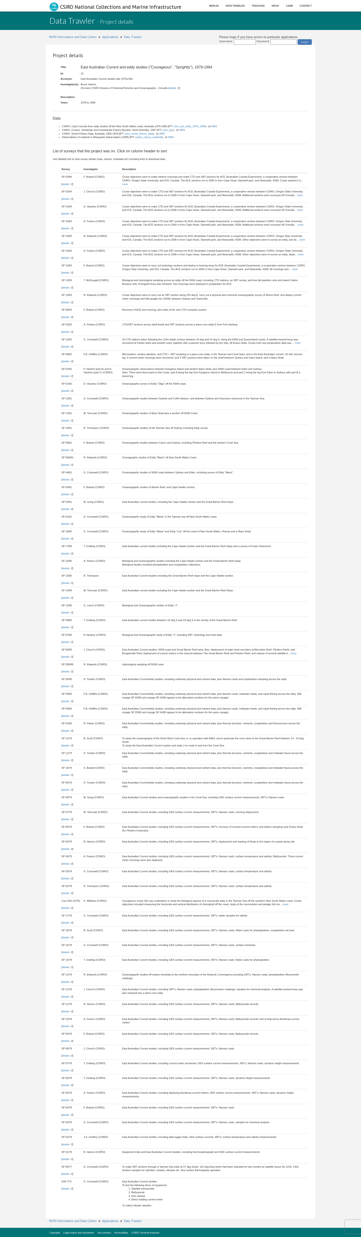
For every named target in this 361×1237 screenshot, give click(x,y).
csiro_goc (168, 130)
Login (304, 42)
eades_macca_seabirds (148, 137)
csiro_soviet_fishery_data (139, 133)
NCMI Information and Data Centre (73, 37)
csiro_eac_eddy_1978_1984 (189, 126)
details (172, 88)
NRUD (275, 5)
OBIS (214, 126)
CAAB (289, 5)
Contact (306, 5)
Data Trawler (235, 5)
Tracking (258, 5)
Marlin (214, 5)
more (125, 184)
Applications (110, 37)
